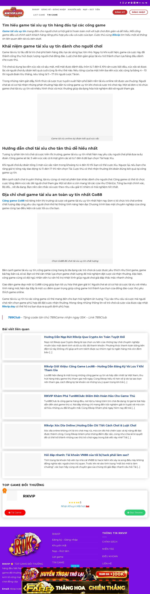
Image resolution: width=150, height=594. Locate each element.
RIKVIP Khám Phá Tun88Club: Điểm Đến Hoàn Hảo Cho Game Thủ (89, 396)
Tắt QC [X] (75, 566)
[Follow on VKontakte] (146, 3)
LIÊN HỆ (107, 563)
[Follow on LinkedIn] (134, 3)
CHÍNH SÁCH (109, 541)
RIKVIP (35, 9)
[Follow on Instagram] (123, 3)
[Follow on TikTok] (126, 3)
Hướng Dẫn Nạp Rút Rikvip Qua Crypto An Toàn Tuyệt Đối (84, 337)
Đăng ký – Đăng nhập (53, 9)
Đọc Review (135, 512)
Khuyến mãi (74, 9)
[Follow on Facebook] (120, 3)
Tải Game (15, 512)
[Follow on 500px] (143, 3)
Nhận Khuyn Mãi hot (75, 506)
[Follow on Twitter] (129, 3)
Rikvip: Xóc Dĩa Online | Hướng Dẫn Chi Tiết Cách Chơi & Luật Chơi (90, 425)
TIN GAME (52, 15)
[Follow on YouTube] (137, 3)
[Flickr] (140, 3)
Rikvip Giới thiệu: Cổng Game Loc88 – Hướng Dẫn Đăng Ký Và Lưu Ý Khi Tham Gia (94, 368)
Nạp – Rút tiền (91, 9)
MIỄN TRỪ (108, 549)
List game (39, 15)
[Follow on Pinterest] (131, 3)
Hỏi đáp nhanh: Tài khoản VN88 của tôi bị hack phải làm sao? (86, 455)
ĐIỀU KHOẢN (110, 556)
